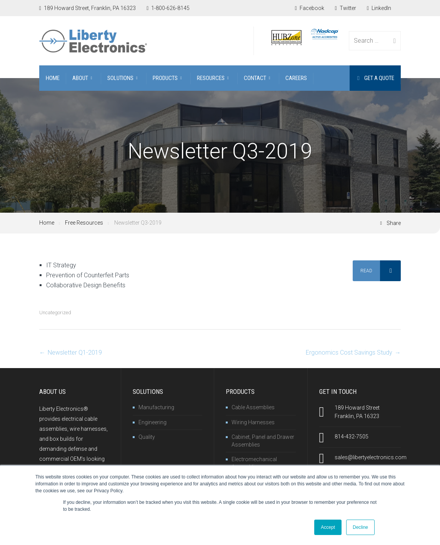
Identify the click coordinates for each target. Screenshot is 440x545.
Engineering (152, 422)
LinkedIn (379, 8)
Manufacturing (156, 407)
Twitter (345, 8)
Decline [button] (360, 527)
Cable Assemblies (253, 407)
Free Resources (84, 223)
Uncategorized (55, 312)
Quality (146, 437)
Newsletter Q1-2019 (75, 352)
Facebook (309, 8)
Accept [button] (328, 527)
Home (46, 223)
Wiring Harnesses (253, 422)
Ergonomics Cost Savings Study (349, 352)
